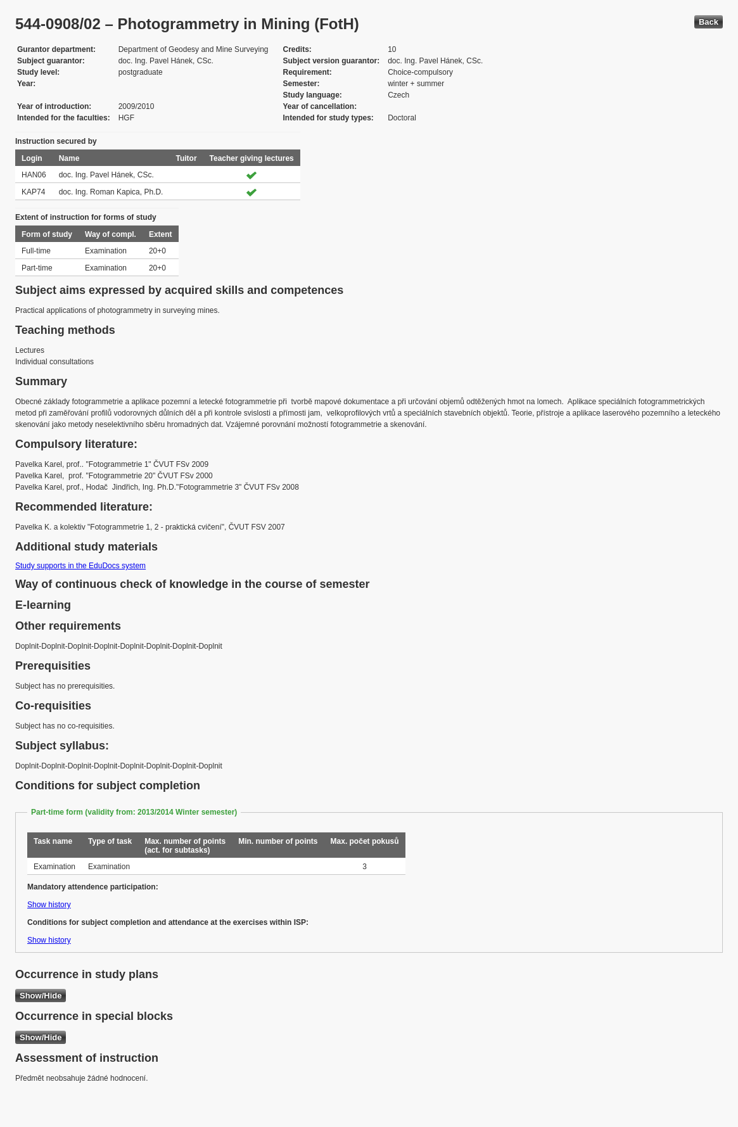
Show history (49, 904)
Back (708, 22)
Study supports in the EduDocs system (80, 565)
